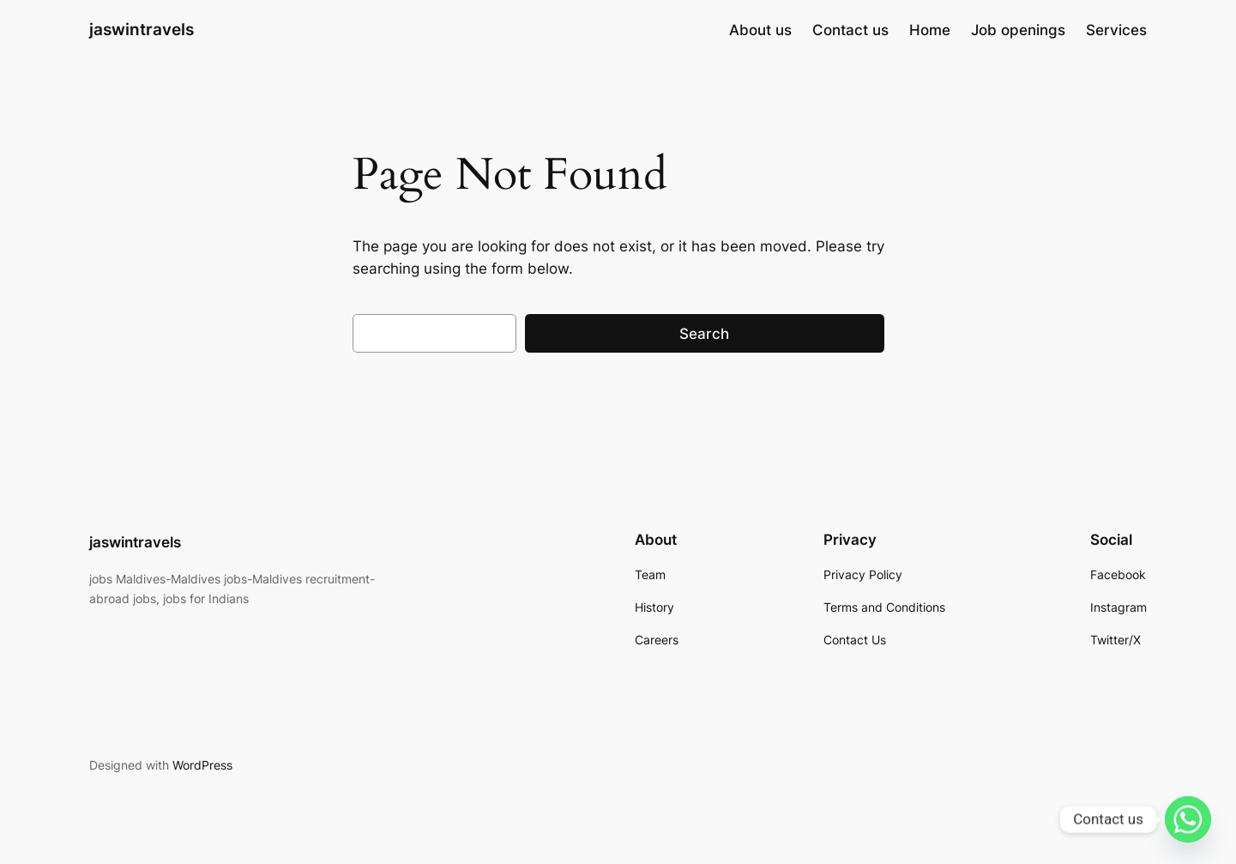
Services (1116, 30)
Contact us (850, 30)
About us (760, 30)
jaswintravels (141, 29)
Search (704, 333)
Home (929, 30)
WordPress (202, 765)
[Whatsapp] (1188, 819)
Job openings (1018, 30)
